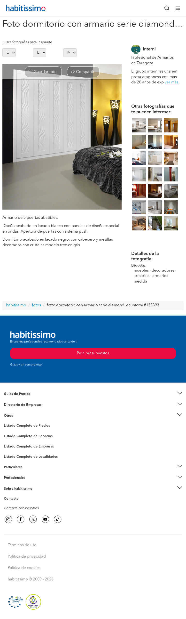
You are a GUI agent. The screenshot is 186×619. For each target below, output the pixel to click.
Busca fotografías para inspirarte (27, 42)
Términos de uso (22, 545)
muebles (141, 271)
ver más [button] (171, 82)
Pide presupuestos (93, 353)
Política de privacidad (27, 557)
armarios (141, 276)
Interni (149, 49)
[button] (93, 394)
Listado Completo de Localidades (31, 456)
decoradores (163, 271)
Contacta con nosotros (21, 508)
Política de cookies (24, 568)
